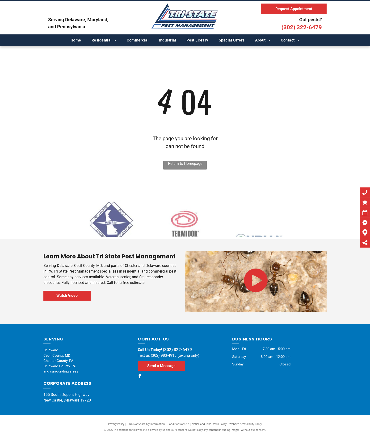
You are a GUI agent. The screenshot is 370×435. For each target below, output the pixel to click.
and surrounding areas (60, 371)
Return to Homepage (185, 163)
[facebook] (140, 376)
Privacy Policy (116, 424)
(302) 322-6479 (302, 27)
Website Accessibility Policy (245, 424)
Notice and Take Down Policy (209, 424)
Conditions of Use (178, 424)
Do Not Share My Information (147, 424)
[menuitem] (75, 40)
